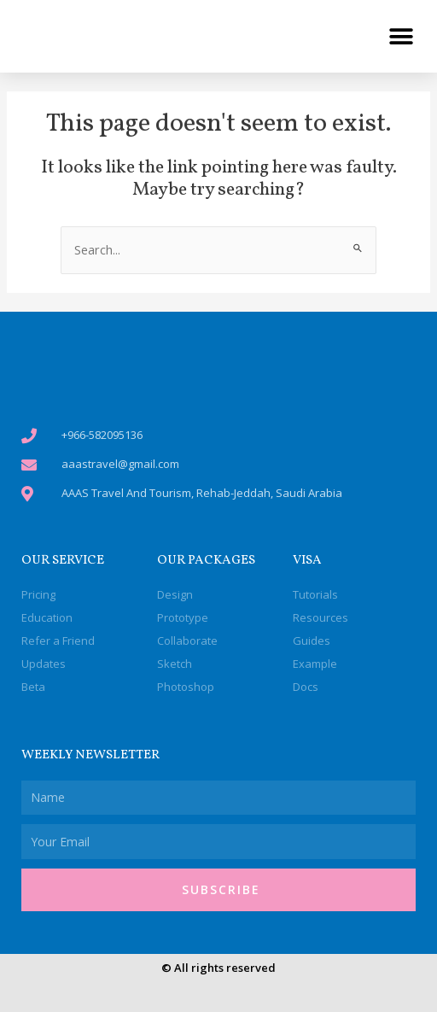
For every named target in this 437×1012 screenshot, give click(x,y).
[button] (401, 36)
